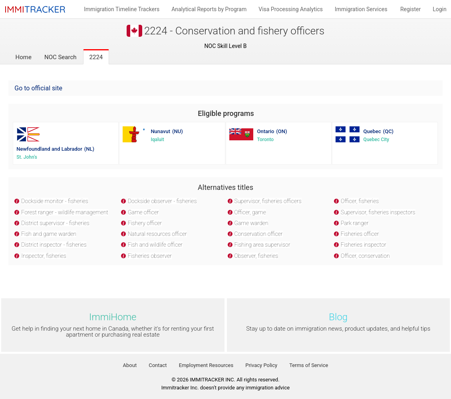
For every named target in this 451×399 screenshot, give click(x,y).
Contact (158, 365)
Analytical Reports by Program (208, 9)
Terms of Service (308, 365)
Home (24, 57)
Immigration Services (361, 9)
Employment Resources (206, 365)
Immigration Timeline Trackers (121, 9)
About (130, 365)
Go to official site (38, 88)
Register (410, 9)
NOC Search (60, 57)
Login (440, 9)
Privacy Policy (261, 365)
